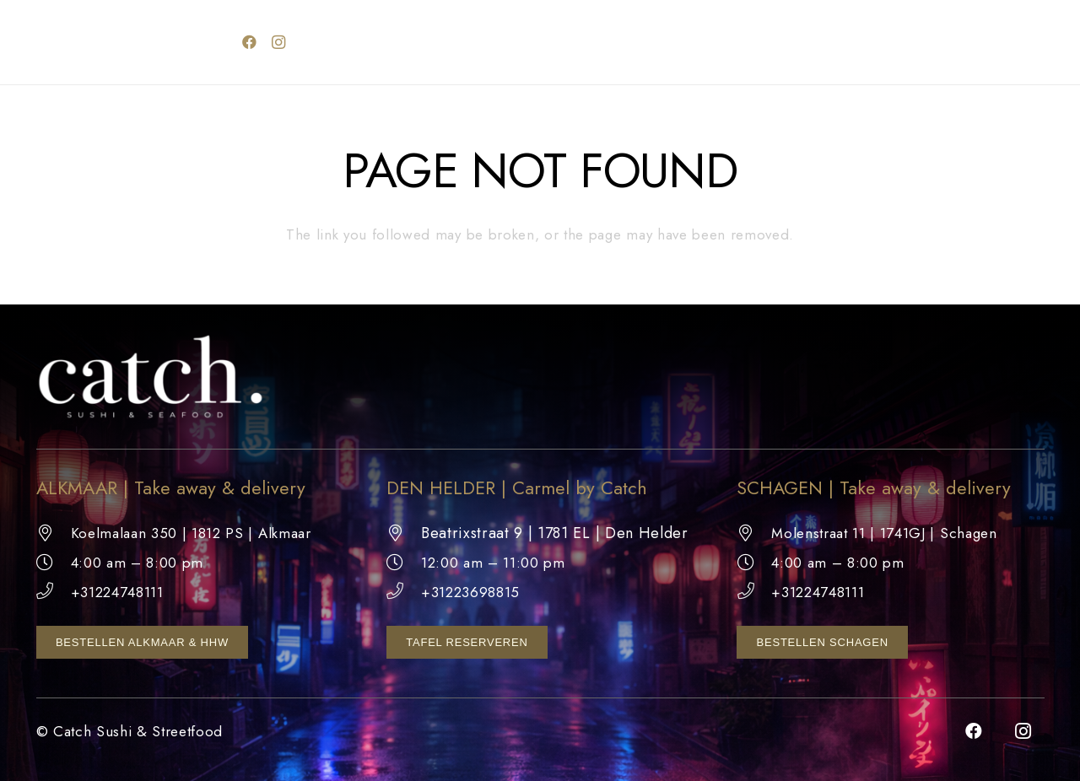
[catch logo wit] (126, 42)
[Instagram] (278, 42)
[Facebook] (249, 42)
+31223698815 (470, 592)
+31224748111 (117, 592)
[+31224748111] (53, 592)
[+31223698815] (403, 592)
